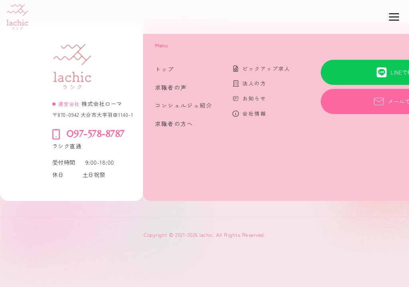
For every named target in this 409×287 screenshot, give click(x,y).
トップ (164, 69)
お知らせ (254, 98)
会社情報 (254, 113)
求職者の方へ (174, 124)
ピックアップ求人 (266, 68)
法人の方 (254, 83)
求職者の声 (171, 87)
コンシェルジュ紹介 (183, 105)
